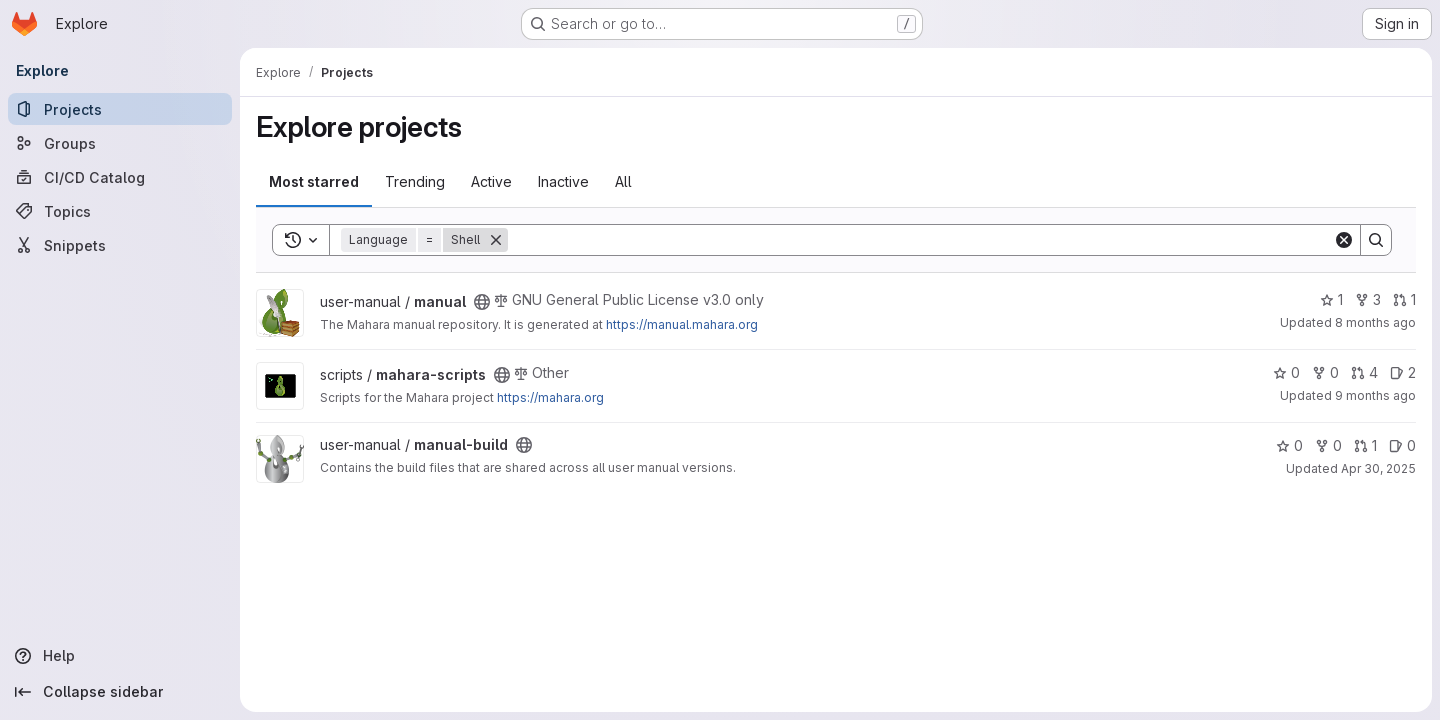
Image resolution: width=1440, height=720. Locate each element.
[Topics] (120, 211)
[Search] (920, 240)
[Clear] (1344, 240)
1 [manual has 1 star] (1331, 299)
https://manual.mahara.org (682, 324)
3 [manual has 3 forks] (1368, 299)
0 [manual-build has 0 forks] (1328, 445)
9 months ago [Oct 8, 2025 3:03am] (1375, 395)
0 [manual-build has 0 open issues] (1402, 445)
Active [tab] (491, 181)
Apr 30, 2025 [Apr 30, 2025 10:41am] (1378, 468)
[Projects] (120, 109)
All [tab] (623, 181)
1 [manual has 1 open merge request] (1404, 299)
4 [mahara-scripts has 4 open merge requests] (1364, 372)
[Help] (120, 656)
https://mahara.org (550, 397)
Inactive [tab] (563, 181)
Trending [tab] (415, 181)
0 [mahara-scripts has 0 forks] (1325, 372)
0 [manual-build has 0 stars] (1289, 445)
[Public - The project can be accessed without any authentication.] (482, 302)
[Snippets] (120, 245)
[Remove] (496, 240)
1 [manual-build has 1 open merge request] (1365, 445)
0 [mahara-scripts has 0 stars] (1286, 372)
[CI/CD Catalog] (120, 177)
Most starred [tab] (314, 181)
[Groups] (120, 143)
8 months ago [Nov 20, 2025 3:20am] (1375, 322)
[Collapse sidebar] (120, 692)
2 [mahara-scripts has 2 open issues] (1403, 372)
